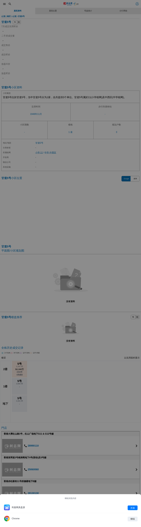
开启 (132, 507)
